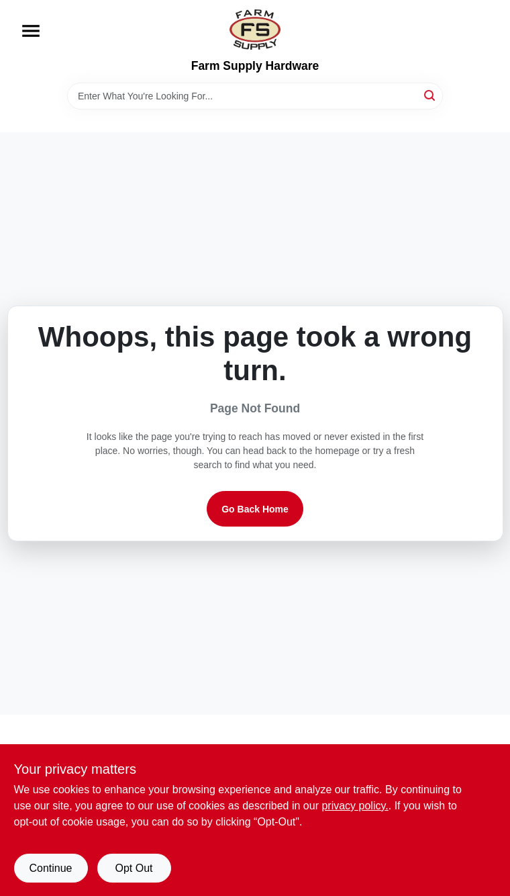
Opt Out (133, 868)
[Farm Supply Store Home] (255, 29)
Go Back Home (255, 509)
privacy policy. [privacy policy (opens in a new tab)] (354, 805)
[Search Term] (255, 96)
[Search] (430, 95)
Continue (50, 868)
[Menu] (31, 31)
